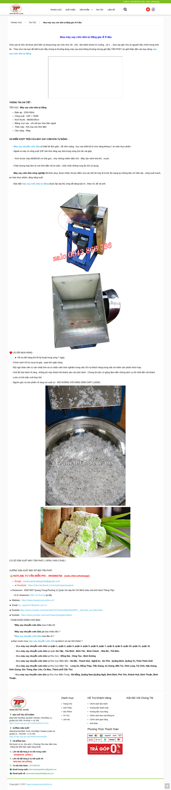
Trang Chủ (55, 10)
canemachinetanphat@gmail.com (41, 581)
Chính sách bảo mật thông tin (102, 715)
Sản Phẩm (67, 712)
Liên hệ (111, 10)
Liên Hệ (66, 719)
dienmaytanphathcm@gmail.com (43, 769)
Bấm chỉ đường (37, 595)
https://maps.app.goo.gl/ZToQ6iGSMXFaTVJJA (28, 723)
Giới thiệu (70, 10)
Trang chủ (16, 22)
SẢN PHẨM (86, 10)
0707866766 (34, 766)
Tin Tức (66, 715)
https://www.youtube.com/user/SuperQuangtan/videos (46, 615)
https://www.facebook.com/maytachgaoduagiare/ (51, 585)
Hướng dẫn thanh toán (99, 708)
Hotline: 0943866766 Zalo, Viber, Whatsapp (141, 2)
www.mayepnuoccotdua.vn (39, 784)
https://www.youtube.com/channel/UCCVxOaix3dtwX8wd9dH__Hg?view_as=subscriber (61, 610)
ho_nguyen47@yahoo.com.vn (33, 605)
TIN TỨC (99, 10)
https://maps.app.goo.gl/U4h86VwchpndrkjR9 (28, 737)
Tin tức (32, 22)
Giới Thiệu (67, 708)
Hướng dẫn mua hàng (99, 712)
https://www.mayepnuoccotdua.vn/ (38, 600)
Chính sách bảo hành (99, 704)
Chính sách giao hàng (99, 719)
